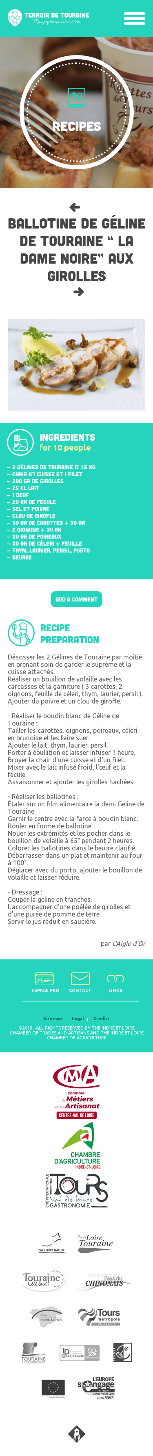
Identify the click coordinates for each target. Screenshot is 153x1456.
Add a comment (76, 599)
